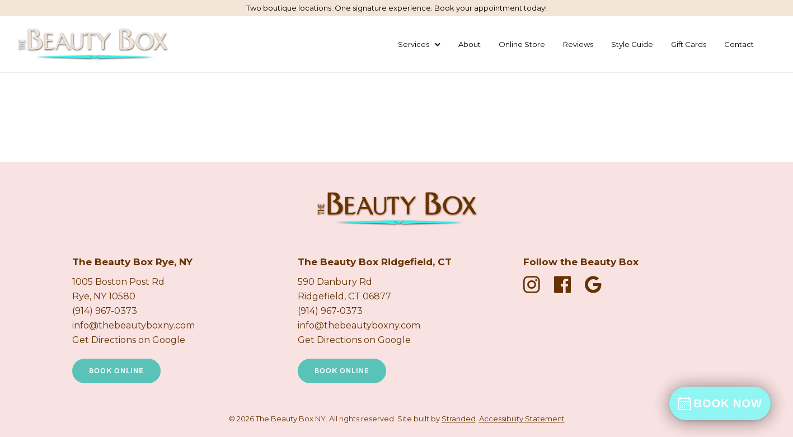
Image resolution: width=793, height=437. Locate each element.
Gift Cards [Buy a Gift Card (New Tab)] (688, 44)
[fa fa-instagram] (534, 284)
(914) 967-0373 (104, 311)
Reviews (578, 44)
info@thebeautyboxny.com (133, 325)
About (469, 44)
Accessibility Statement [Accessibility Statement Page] (522, 418)
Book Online (116, 370)
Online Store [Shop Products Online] (522, 44)
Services (413, 44)
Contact (739, 44)
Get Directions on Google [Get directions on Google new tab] (128, 340)
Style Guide (632, 44)
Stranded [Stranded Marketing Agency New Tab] (459, 418)
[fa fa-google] (593, 284)
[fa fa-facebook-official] (565, 284)
